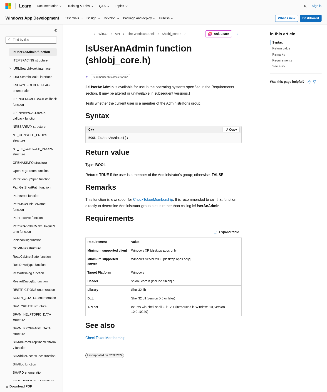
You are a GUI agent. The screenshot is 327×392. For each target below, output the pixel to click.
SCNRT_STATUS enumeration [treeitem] (34, 298)
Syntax (277, 42)
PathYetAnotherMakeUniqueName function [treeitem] (34, 229)
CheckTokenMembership (153, 199)
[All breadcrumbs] (89, 34)
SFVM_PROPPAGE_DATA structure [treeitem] (32, 331)
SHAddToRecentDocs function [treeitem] (34, 356)
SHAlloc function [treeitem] (24, 364)
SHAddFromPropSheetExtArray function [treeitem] (34, 345)
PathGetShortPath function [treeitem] (32, 187)
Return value (281, 48)
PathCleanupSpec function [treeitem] (31, 179)
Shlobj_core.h (171, 34)
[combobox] (31, 40)
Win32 (103, 34)
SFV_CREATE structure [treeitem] (30, 306)
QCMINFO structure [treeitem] (27, 248)
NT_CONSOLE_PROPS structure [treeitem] (30, 137)
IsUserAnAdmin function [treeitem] (31, 52)
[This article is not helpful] (314, 81)
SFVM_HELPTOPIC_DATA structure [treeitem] (32, 317)
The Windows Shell (140, 34)
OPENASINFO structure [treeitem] (30, 162)
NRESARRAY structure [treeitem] (29, 126)
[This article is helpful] (309, 81)
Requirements (282, 60)
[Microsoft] (8, 6)
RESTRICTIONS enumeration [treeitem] (34, 290)
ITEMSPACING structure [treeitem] (30, 60)
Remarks (278, 54)
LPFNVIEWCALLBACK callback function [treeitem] (29, 115)
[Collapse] (55, 30)
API (117, 34)
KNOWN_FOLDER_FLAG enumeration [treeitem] (31, 88)
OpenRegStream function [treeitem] (31, 171)
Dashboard (310, 18)
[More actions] (238, 34)
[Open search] (305, 6)
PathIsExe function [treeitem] (26, 196)
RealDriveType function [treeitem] (29, 265)
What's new (286, 18)
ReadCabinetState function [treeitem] (32, 256)
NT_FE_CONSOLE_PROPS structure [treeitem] (33, 151)
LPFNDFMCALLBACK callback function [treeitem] (35, 101)
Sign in (317, 6)
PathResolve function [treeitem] (28, 218)
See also (278, 66)
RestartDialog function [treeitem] (28, 273)
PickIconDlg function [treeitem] (27, 240)
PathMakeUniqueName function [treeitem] (29, 206)
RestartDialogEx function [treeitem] (30, 281)
